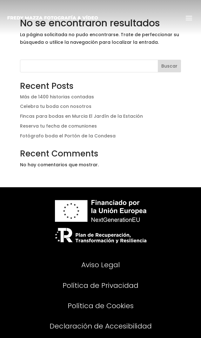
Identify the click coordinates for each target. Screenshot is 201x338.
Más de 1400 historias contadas (57, 97)
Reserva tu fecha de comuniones (58, 126)
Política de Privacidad (100, 285)
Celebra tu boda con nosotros (55, 106)
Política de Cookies (101, 306)
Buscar (169, 66)
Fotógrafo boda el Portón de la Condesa (68, 136)
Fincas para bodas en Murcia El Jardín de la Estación (81, 116)
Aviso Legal (100, 265)
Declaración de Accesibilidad (101, 326)
